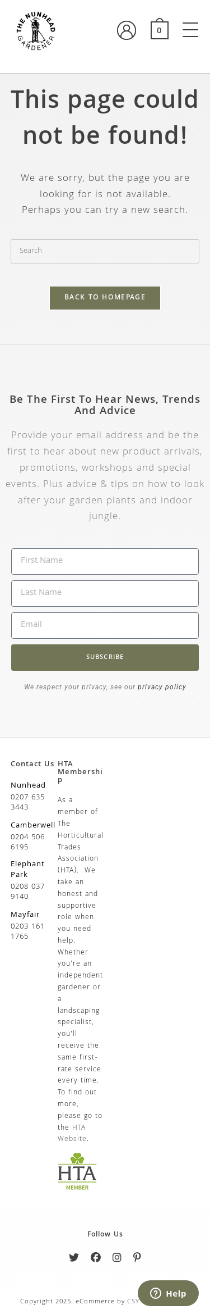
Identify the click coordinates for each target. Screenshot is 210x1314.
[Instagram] (117, 1260)
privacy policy (161, 687)
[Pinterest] (137, 1260)
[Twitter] (74, 1260)
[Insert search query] (105, 251)
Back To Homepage (105, 298)
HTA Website (72, 1134)
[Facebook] (96, 1260)
